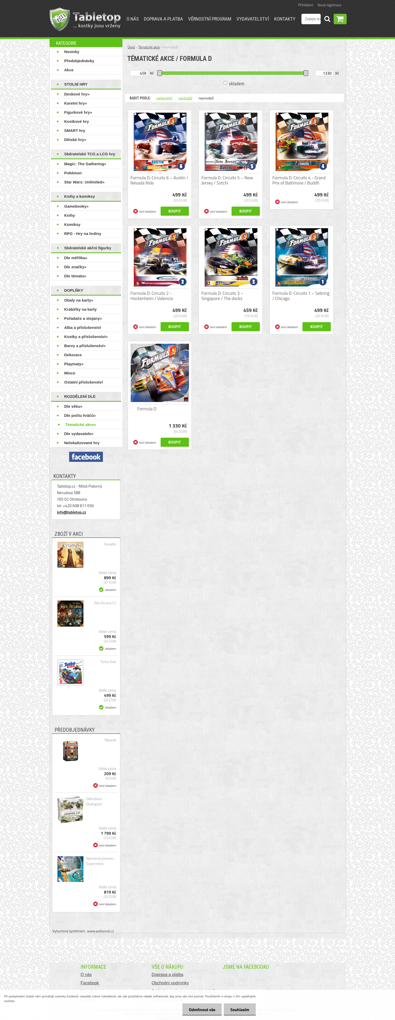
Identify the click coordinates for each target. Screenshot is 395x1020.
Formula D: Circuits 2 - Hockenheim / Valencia (151, 296)
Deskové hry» (77, 94)
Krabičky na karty (80, 309)
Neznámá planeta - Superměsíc (100, 861)
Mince (69, 373)
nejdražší (185, 98)
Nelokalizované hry (82, 443)
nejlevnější (164, 98)
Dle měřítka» (75, 258)
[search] (327, 20)
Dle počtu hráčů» (80, 415)
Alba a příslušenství (82, 327)
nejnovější (206, 98)
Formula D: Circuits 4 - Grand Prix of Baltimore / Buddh (299, 180)
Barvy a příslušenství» (85, 345)
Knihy (69, 215)
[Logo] (85, 19)
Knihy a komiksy (79, 196)
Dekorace (73, 355)
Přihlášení (305, 5)
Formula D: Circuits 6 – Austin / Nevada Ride (159, 180)
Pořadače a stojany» (83, 318)
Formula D (146, 408)
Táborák (110, 740)
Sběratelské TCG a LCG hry (89, 154)
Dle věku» (73, 406)
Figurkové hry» (78, 112)
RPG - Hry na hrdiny (82, 233)
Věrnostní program (209, 19)
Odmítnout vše (202, 1009)
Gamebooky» (76, 206)
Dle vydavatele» (79, 433)
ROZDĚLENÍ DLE (80, 396)
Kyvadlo (110, 544)
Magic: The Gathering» (85, 164)
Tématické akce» (80, 424)
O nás (133, 19)
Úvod (131, 47)
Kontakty (284, 19)
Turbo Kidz (108, 661)
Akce (69, 70)
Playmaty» (73, 364)
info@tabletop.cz (71, 512)
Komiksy (72, 224)
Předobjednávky (79, 61)
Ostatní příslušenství (83, 382)
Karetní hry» (75, 103)
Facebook (90, 983)
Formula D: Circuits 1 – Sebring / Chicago (301, 296)
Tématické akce (149, 47)
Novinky (71, 51)
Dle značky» (75, 267)
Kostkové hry (76, 121)
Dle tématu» (75, 276)
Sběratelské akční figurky (87, 248)
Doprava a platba (163, 19)
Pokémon (73, 173)
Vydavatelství (252, 19)
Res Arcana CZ (105, 602)
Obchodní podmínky (170, 983)
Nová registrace (329, 5)
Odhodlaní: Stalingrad (94, 801)
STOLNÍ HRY (76, 84)
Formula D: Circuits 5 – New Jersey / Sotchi (227, 180)
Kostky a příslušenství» (86, 336)
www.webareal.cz (100, 931)
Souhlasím (239, 1009)
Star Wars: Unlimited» (84, 182)
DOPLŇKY (73, 290)
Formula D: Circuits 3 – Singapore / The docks (222, 296)
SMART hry (74, 130)
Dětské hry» (75, 139)
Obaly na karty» (78, 300)
